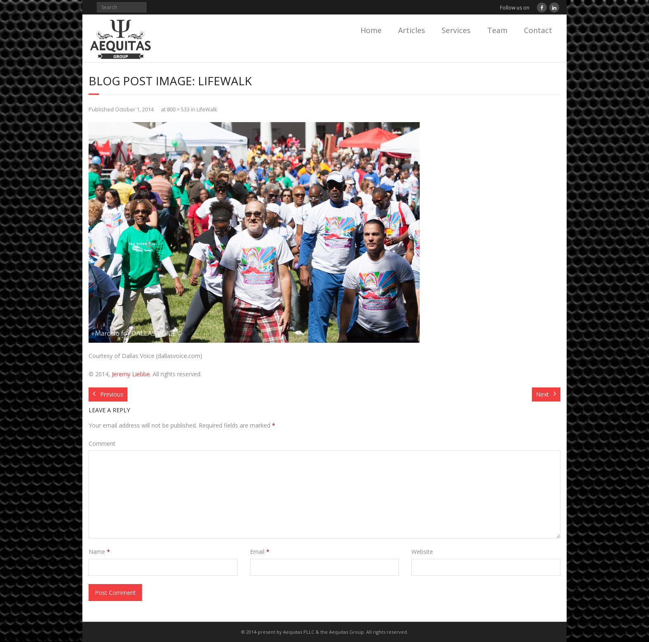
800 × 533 (178, 109)
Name (99, 551)
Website (422, 551)
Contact (538, 30)
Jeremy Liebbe (131, 374)
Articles (411, 30)
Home (371, 30)
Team (497, 30)
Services (456, 30)
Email (259, 551)
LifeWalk (207, 109)
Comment (102, 443)
